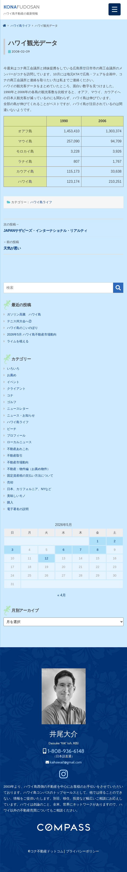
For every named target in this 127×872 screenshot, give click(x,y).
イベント (13, 382)
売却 (10, 482)
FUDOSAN (22, 7)
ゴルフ (11, 402)
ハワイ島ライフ (41, 202)
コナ (10, 395)
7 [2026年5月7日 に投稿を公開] (80, 549)
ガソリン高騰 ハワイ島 (24, 314)
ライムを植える (18, 341)
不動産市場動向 (18, 462)
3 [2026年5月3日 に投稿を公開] (12, 549)
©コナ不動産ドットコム (45, 851)
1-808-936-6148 (66, 751)
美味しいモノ (16, 496)
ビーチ (11, 429)
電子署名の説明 (18, 509)
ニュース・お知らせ (21, 415)
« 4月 (61, 595)
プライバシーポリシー (82, 851)
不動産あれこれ (18, 449)
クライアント (16, 388)
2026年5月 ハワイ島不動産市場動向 (32, 334)
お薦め (11, 375)
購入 (10, 502)
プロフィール (16, 435)
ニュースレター (18, 408)
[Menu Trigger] (115, 9)
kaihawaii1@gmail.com (66, 762)
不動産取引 (14, 455)
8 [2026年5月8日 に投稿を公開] (97, 549)
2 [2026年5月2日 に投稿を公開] (115, 541)
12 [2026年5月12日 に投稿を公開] (46, 558)
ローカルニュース (19, 442)
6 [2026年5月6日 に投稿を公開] (63, 549)
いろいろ (13, 368)
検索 (118, 287)
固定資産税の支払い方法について (30, 475)
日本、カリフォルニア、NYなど (29, 489)
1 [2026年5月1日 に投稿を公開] (97, 541)
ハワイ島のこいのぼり (22, 328)
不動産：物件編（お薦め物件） (28, 469)
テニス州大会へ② (19, 321)
